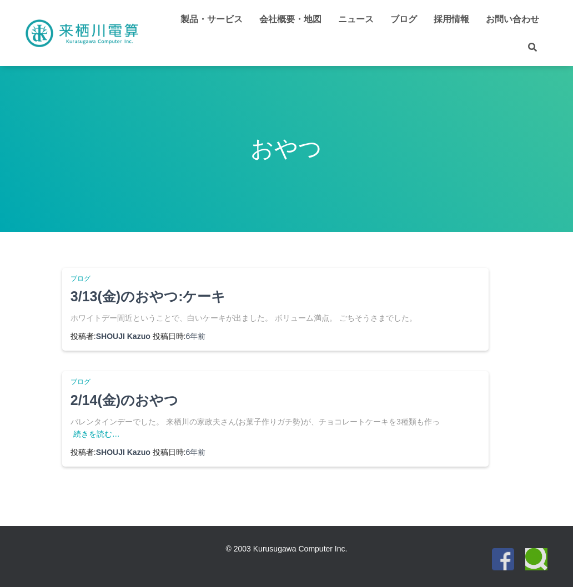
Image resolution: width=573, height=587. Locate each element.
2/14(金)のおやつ (124, 400)
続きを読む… (96, 433)
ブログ (403, 19)
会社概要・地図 (290, 19)
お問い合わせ (512, 19)
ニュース (356, 19)
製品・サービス (211, 19)
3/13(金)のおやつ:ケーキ (148, 296)
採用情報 (451, 19)
